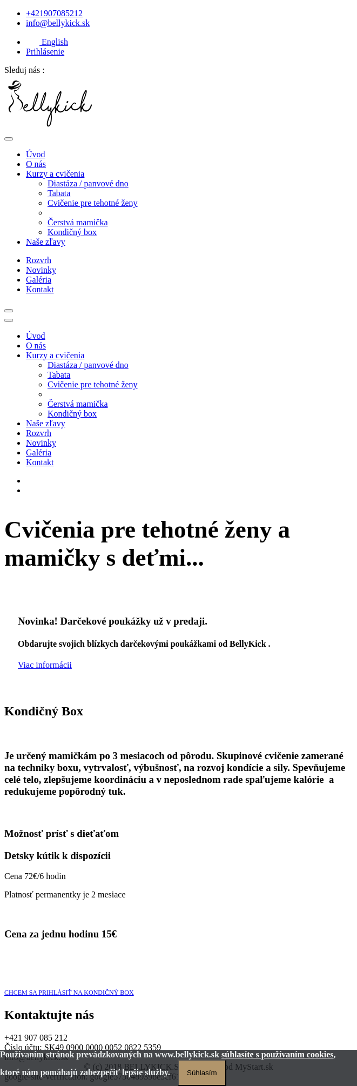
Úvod (35, 154)
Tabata (59, 193)
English (47, 41)
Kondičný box (72, 232)
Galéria (38, 279)
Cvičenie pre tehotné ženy (93, 202)
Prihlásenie (45, 51)
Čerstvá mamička (78, 222)
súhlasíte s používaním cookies (277, 1054)
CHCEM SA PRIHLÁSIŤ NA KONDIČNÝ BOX (69, 992)
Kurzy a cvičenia (55, 173)
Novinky (41, 269)
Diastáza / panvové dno (88, 183)
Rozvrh (38, 260)
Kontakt (40, 289)
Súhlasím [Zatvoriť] (202, 1073)
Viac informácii (45, 664)
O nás (36, 164)
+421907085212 (54, 13)
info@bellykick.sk (58, 23)
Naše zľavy (45, 241)
